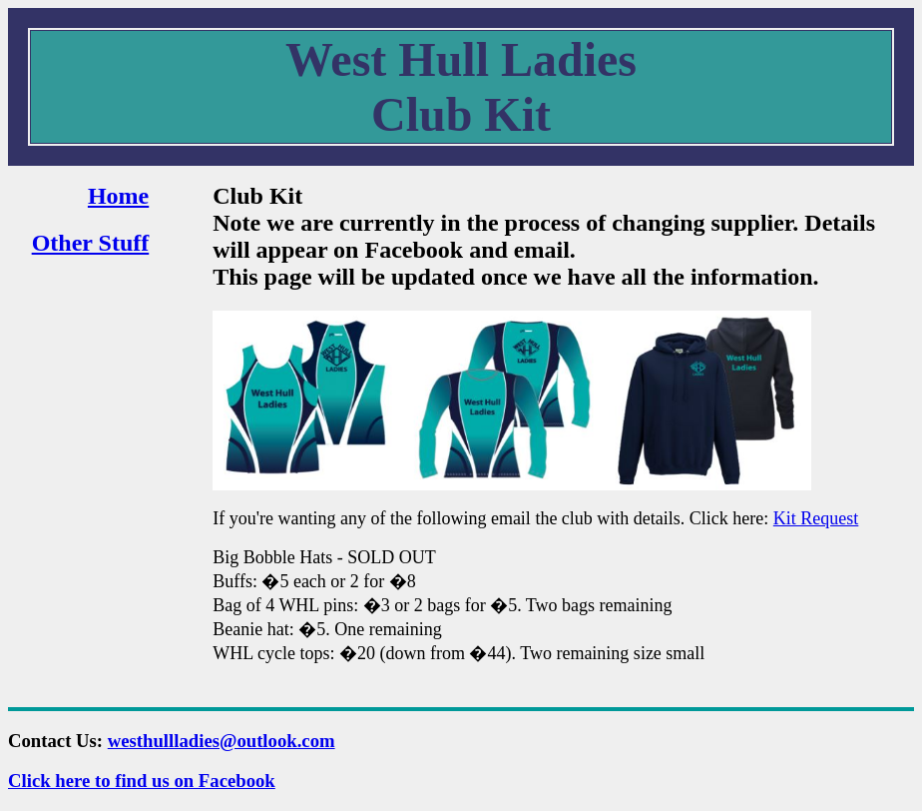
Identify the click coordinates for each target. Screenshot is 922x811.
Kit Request (816, 518)
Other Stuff (91, 243)
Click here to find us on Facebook (141, 780)
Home (118, 196)
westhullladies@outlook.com (221, 740)
